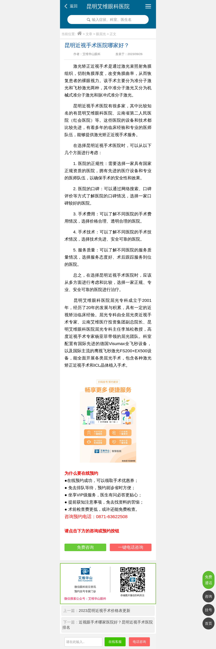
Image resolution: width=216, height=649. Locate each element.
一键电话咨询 (130, 547)
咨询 (208, 596)
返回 (74, 6)
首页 (208, 623)
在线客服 (115, 642)
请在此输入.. (75, 642)
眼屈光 (101, 34)
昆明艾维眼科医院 (108, 6)
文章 (89, 34)
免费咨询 (85, 547)
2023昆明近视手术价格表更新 (104, 610)
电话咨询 (139, 642)
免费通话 (208, 580)
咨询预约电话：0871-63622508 (96, 516)
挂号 (208, 610)
